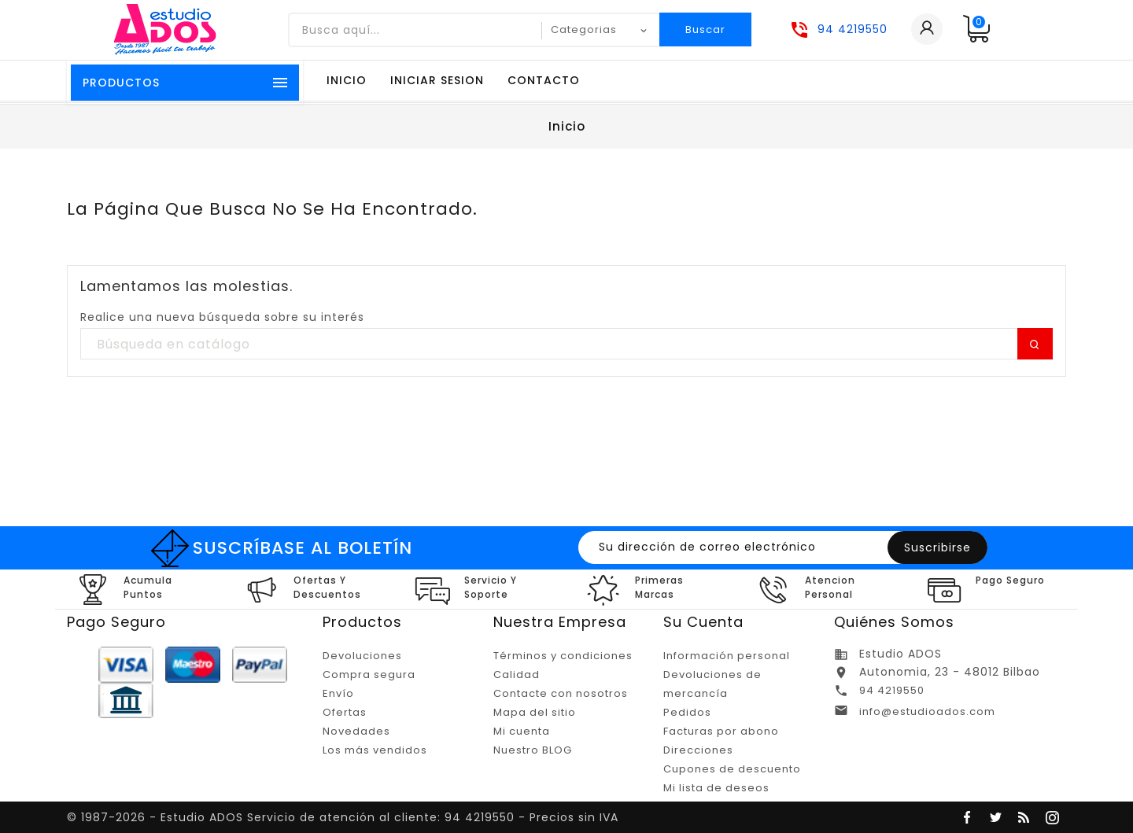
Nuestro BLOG (532, 750)
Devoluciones (362, 655)
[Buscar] (566, 344)
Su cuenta (703, 622)
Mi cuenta (521, 731)
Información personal (726, 655)
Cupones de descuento (732, 768)
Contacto (543, 80)
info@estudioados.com (927, 711)
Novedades (356, 731)
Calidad (516, 674)
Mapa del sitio (534, 712)
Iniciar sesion (437, 80)
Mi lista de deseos (716, 787)
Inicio (347, 80)
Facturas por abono (721, 731)
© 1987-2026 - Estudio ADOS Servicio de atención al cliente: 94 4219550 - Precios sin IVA (342, 817)
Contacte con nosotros (560, 693)
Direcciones (698, 750)
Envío (338, 693)
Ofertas (345, 712)
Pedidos (687, 712)
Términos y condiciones (563, 655)
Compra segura (369, 674)
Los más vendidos (375, 750)
